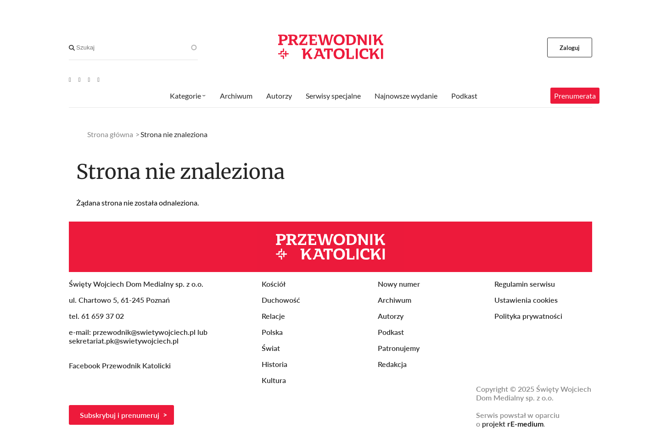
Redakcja (392, 364)
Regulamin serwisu (524, 283)
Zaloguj (570, 47)
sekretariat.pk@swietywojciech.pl (124, 340)
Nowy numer (399, 283)
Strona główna (110, 134)
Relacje (273, 315)
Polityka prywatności (528, 315)
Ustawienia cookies (526, 299)
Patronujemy (399, 348)
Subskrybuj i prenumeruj (119, 415)
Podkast (464, 95)
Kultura (274, 380)
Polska (272, 332)
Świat (271, 348)
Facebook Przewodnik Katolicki (121, 365)
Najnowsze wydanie (406, 95)
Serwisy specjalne (333, 95)
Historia (274, 364)
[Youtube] (70, 79)
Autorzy (279, 95)
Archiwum (236, 95)
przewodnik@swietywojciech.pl (144, 332)
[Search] (72, 47)
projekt (512, 423)
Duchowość (281, 299)
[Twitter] (89, 79)
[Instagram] (98, 79)
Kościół (274, 283)
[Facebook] (79, 79)
